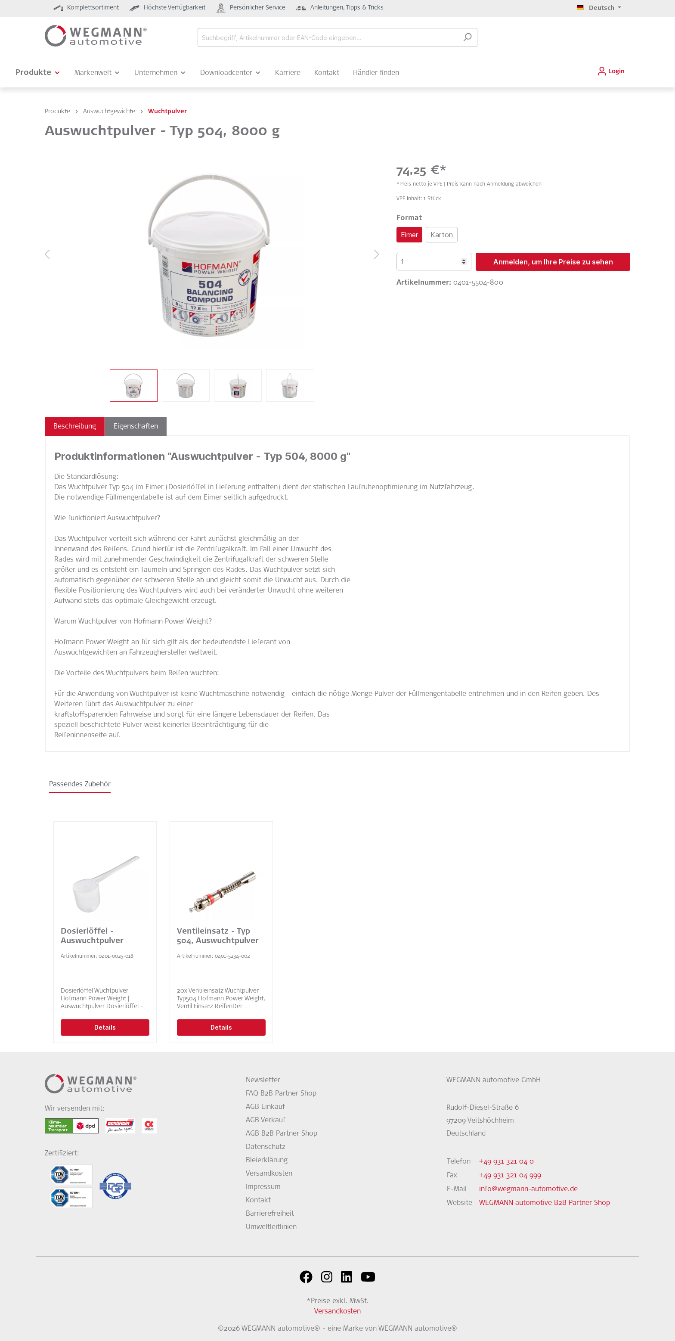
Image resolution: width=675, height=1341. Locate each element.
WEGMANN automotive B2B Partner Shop (544, 1203)
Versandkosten (269, 1173)
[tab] (75, 426)
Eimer (409, 234)
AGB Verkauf (265, 1120)
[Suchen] (467, 37)
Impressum (263, 1187)
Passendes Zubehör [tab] (80, 784)
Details (105, 1027)
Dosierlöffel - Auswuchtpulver (92, 936)
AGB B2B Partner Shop (281, 1133)
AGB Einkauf (265, 1107)
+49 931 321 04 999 (510, 1175)
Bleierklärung (267, 1160)
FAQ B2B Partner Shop (281, 1093)
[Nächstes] (376, 255)
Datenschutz (265, 1147)
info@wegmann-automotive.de (528, 1189)
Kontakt (258, 1200)
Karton (441, 234)
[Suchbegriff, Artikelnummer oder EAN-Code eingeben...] (328, 37)
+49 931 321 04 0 (506, 1161)
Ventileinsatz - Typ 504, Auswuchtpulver (218, 936)
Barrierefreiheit (270, 1214)
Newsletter (263, 1080)
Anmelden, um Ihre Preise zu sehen (553, 262)
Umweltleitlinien (271, 1227)
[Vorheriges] (46, 255)
